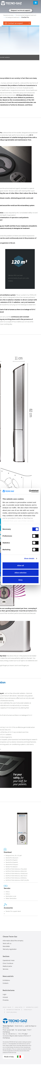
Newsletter (6, 946)
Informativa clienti (32, 1007)
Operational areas (8, 15)
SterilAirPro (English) (11, 860)
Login (4, 994)
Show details (29, 558)
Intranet (5, 997)
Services (5, 969)
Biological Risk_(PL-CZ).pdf (14, 855)
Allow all (20, 565)
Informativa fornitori (13, 1009)
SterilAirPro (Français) (12, 864)
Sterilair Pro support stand (13, 911)
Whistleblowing (11, 1012)
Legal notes (18, 1007)
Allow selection (20, 573)
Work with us (7, 943)
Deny (20, 580)
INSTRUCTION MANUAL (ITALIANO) (16, 869)
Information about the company (13, 940)
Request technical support (20, 10)
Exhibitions (6, 980)
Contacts (5, 983)
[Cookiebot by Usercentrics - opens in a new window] (29, 491)
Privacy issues (7, 1007)
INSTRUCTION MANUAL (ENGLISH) (16, 871)
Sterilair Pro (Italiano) (11, 867)
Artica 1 (8, 891)
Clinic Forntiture (8, 963)
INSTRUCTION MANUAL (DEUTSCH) (16, 876)
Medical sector (7, 966)
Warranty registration (10, 949)
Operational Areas (8, 960)
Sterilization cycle (11, 896)
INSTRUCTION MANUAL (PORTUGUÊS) (17, 880)
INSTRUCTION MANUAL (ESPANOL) (16, 878)
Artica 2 (8, 894)
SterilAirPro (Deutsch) (12, 858)
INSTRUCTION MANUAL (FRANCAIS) (16, 873)
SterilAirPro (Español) (12, 862)
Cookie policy (28, 1009)
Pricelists (6, 1000)
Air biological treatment (12, 17)
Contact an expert (17, 23)
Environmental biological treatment (26, 15)
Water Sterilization (11, 898)
